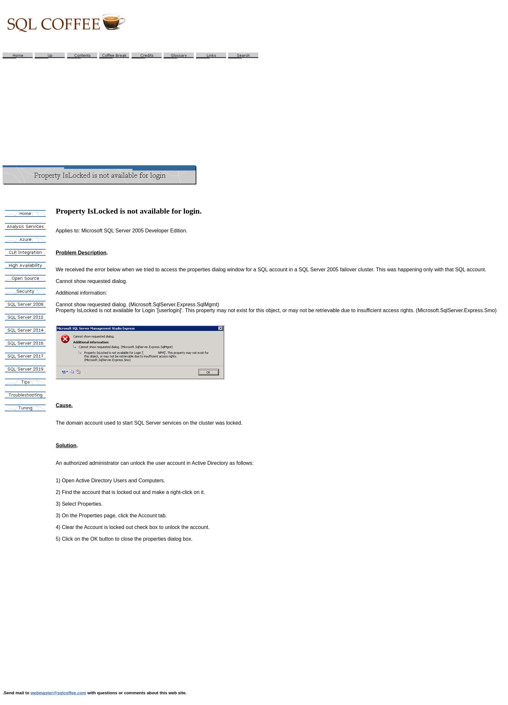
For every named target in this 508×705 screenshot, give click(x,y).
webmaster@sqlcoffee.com (58, 692)
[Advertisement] (254, 109)
